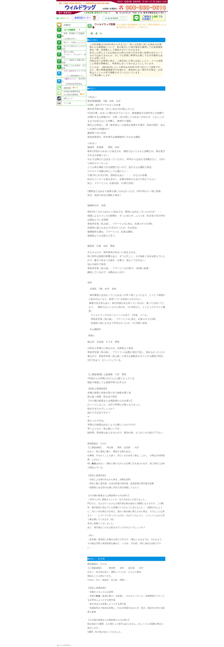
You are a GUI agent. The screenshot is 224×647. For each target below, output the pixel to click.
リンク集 (66, 103)
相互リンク (67, 98)
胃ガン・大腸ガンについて (74, 42)
